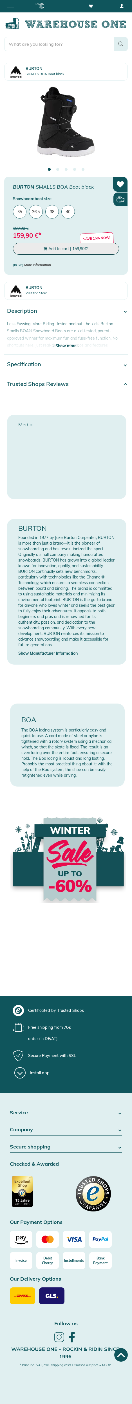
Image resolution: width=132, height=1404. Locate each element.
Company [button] (66, 1130)
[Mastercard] (47, 1239)
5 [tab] (83, 170)
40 (68, 211)
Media (25, 424)
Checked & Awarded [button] (34, 1164)
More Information (37, 265)
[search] (59, 44)
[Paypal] (100, 1239)
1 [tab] (49, 170)
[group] (65, 1010)
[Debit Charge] (47, 1260)
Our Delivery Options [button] (35, 1279)
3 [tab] (66, 170)
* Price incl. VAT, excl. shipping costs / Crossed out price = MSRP (65, 1365)
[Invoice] (21, 1260)
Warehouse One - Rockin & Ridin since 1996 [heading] (65, 1353)
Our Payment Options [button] (36, 1222)
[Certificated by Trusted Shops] (37, 1194)
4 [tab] (74, 170)
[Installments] (74, 1260)
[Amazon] (21, 1239)
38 (52, 211)
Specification (24, 364)
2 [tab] (58, 170)
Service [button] (66, 1113)
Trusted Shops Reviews (38, 383)
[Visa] (74, 1239)
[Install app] (32, 1073)
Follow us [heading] (66, 1323)
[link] (59, 1341)
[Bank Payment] (100, 1260)
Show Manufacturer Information (48, 653)
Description (22, 310)
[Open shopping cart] (90, 5)
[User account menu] (121, 5)
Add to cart (66, 249)
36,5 (36, 211)
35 (19, 211)
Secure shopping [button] (66, 1147)
